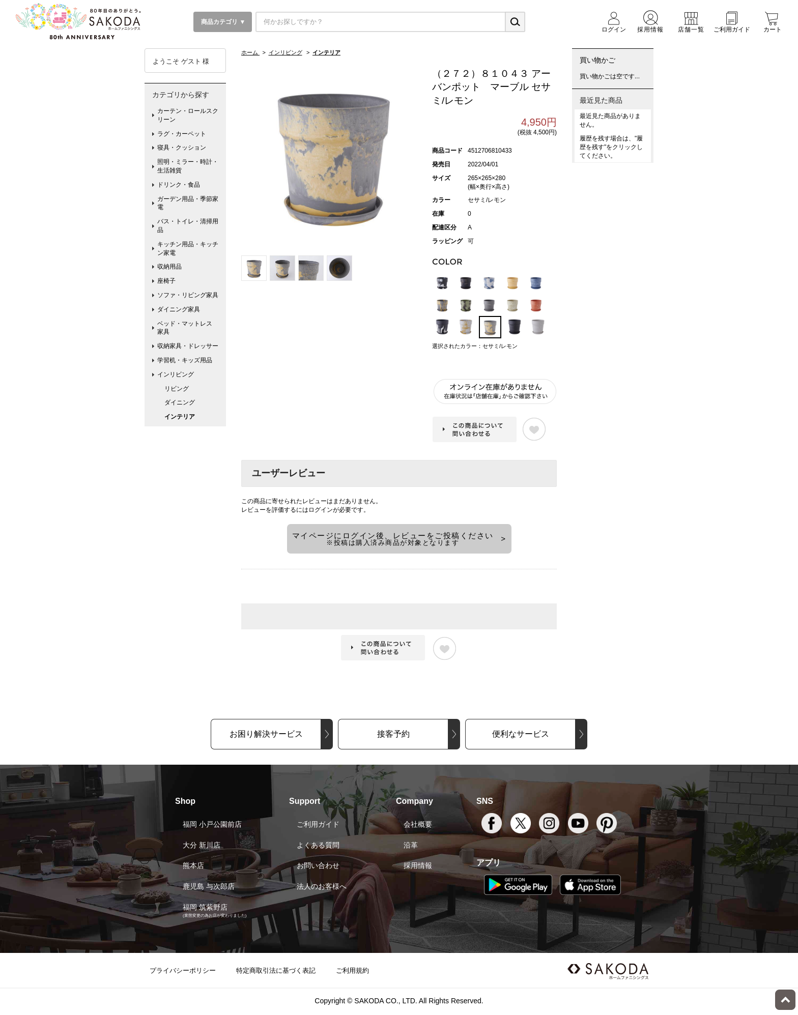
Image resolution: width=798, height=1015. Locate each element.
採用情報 (418, 865)
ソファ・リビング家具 (187, 295)
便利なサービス (520, 734)
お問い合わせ (318, 865)
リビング (176, 388)
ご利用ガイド (318, 824)
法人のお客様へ (322, 886)
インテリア (179, 416)
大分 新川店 (201, 845)
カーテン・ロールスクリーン (187, 115)
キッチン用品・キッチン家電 (187, 248)
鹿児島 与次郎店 (209, 886)
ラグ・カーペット (181, 133)
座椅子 (166, 280)
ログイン (320, 509)
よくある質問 (318, 845)
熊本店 (193, 865)
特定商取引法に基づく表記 (276, 970)
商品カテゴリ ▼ (223, 21)
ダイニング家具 (178, 309)
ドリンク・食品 (178, 184)
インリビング (175, 374)
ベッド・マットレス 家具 (187, 328)
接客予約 (393, 734)
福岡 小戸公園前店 (212, 824)
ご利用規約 (352, 970)
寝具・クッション (181, 147)
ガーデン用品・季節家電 (187, 203)
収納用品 (169, 266)
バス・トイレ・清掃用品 (187, 226)
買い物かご (597, 60)
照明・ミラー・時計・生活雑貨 (187, 166)
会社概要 (418, 824)
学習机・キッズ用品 (184, 360)
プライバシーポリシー (183, 970)
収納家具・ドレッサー (187, 346)
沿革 (411, 845)
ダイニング (179, 402)
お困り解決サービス (266, 734)
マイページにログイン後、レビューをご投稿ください (393, 538)
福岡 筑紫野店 (205, 907)
